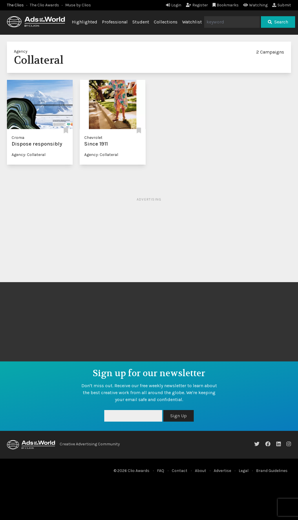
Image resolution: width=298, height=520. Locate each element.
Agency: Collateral (28, 154)
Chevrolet (93, 137)
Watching (255, 5)
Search (278, 22)
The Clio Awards (44, 5)
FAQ (160, 470)
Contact (179, 470)
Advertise (222, 470)
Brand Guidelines (272, 470)
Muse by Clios (78, 5)
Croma (18, 137)
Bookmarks (226, 5)
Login (173, 5)
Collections (166, 22)
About (200, 470)
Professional (115, 22)
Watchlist (192, 22)
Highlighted (84, 22)
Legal (243, 470)
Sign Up (178, 415)
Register (197, 5)
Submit (281, 5)
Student (140, 22)
